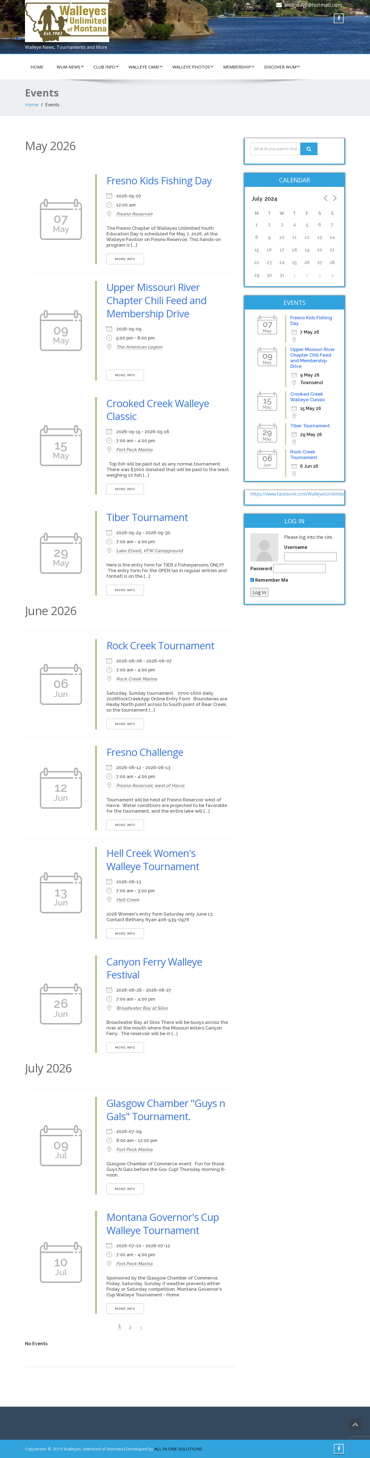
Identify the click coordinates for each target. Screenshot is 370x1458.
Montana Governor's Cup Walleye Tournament (162, 1223)
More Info (125, 259)
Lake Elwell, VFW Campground (149, 550)
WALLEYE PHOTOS (193, 67)
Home (31, 104)
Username (295, 547)
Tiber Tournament (147, 517)
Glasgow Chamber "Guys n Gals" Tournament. (165, 1109)
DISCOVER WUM (282, 67)
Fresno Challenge (144, 752)
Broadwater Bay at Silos (142, 1008)
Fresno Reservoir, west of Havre (150, 785)
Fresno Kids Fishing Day (159, 180)
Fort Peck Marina (134, 449)
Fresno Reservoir (134, 214)
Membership (239, 67)
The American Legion (139, 347)
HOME (37, 67)
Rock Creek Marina (136, 679)
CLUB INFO (106, 67)
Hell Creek (127, 899)
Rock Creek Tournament (160, 645)
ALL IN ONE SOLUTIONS (178, 1449)
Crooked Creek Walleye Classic (157, 409)
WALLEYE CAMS (146, 67)
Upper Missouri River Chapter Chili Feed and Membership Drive (156, 300)
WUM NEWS (70, 67)
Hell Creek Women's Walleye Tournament (152, 859)
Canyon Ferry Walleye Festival (154, 968)
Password (261, 568)
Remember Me (269, 580)
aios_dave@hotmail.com (313, 4)
